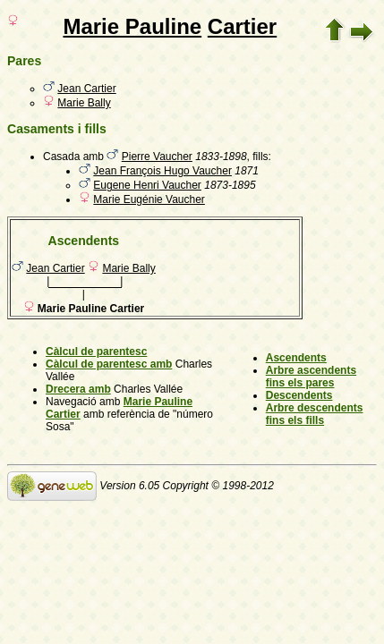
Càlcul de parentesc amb (109, 364)
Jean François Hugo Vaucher (162, 171)
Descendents (299, 395)
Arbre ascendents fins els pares (311, 376)
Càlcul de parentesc (96, 351)
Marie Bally (83, 103)
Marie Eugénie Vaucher (149, 199)
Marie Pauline (132, 26)
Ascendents (296, 358)
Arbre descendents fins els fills (314, 414)
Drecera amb (78, 389)
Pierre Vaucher (157, 156)
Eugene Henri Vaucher (147, 185)
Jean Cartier (86, 88)
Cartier (242, 26)
